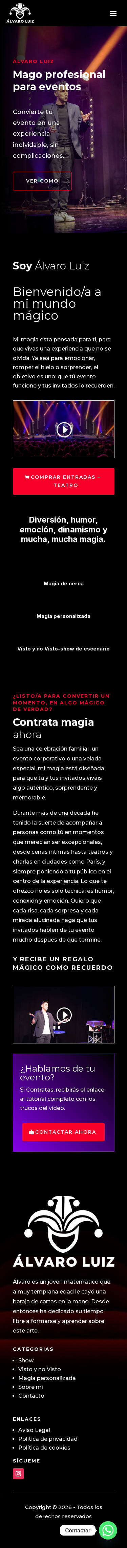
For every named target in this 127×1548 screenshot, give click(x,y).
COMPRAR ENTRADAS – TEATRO (66, 481)
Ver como (42, 181)
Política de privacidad (48, 1439)
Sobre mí (30, 1387)
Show (26, 1360)
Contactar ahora (65, 1132)
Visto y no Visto (39, 1369)
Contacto (31, 1396)
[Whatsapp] (108, 1530)
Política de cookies (44, 1448)
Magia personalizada (47, 1378)
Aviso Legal (34, 1430)
